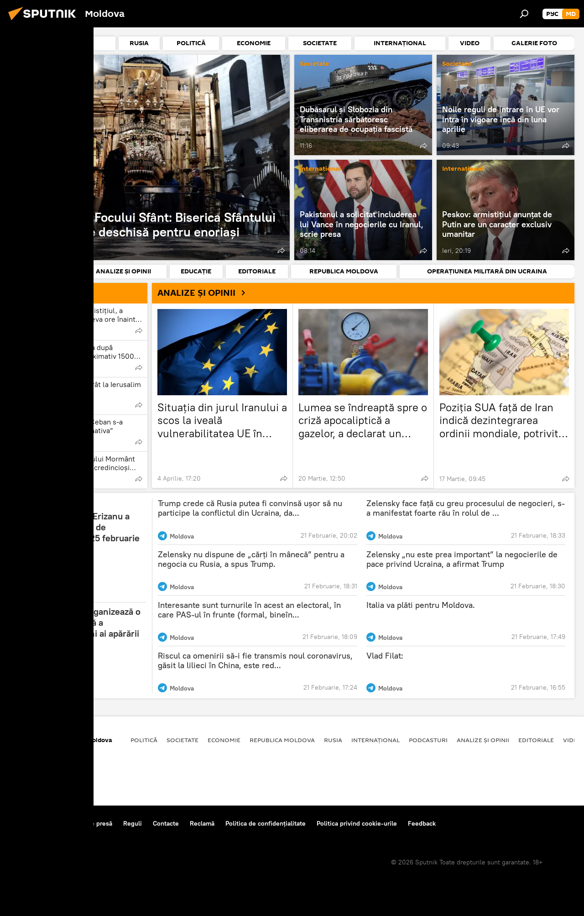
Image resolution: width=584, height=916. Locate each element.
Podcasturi (428, 740)
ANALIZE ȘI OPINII (204, 292)
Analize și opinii (483, 740)
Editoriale (536, 740)
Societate (29, 64)
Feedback (422, 823)
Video (572, 740)
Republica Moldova (282, 740)
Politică (143, 740)
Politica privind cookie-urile (357, 823)
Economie (224, 740)
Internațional (320, 169)
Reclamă (202, 823)
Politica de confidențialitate (265, 823)
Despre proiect (31, 823)
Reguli (132, 823)
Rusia (333, 740)
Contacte (166, 823)
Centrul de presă (88, 823)
